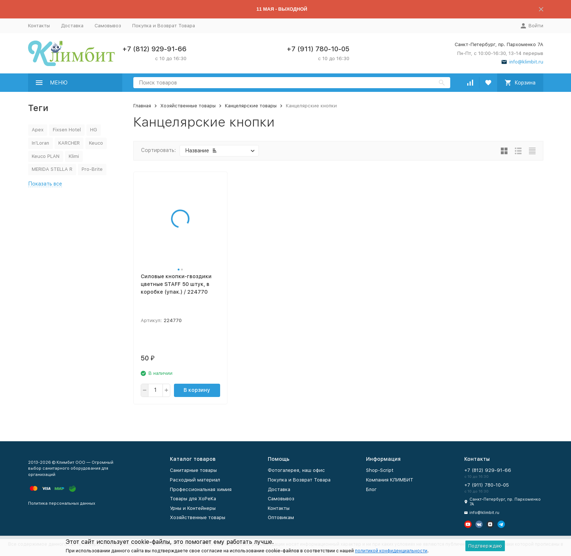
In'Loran (40, 143)
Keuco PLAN (45, 156)
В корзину (197, 390)
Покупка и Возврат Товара (163, 25)
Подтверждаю (485, 546)
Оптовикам (281, 517)
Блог (371, 489)
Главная (142, 105)
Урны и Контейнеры (193, 508)
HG (93, 129)
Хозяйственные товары (188, 105)
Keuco (96, 143)
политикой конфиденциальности (391, 550)
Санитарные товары (193, 470)
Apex (38, 129)
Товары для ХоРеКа (193, 498)
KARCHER (69, 143)
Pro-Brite (92, 169)
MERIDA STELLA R (52, 169)
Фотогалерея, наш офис (296, 470)
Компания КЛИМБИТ (389, 480)
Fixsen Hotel (67, 129)
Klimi (74, 156)
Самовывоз (108, 25)
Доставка (72, 25)
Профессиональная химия (201, 489)
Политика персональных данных (61, 503)
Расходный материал (195, 480)
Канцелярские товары (251, 105)
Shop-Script (379, 470)
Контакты (39, 25)
